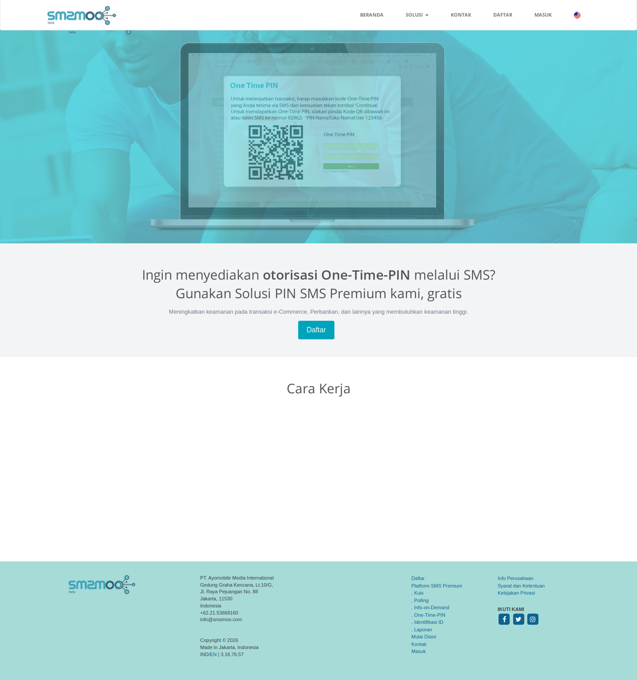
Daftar (316, 330)
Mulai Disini (423, 636)
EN (213, 654)
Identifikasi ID (428, 622)
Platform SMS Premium (436, 585)
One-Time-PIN (429, 615)
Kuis (418, 592)
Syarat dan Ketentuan (521, 585)
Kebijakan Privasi (516, 592)
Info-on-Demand (431, 607)
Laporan (423, 629)
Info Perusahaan (515, 578)
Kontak (418, 644)
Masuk (418, 651)
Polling (421, 600)
